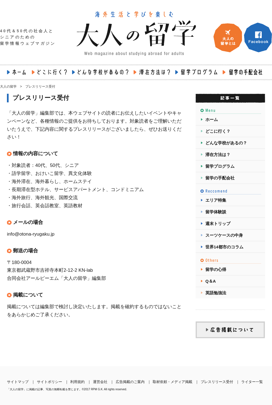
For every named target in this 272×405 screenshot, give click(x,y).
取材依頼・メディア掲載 (172, 382)
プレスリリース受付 (217, 382)
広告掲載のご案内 (130, 382)
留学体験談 (215, 211)
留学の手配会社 (220, 178)
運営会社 (100, 382)
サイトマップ (18, 382)
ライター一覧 (252, 382)
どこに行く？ (217, 131)
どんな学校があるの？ (226, 142)
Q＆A (210, 281)
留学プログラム (220, 166)
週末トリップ (217, 223)
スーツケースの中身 (224, 235)
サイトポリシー (49, 382)
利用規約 (77, 382)
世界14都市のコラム (224, 247)
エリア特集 (215, 200)
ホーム (211, 119)
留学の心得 (215, 269)
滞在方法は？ (217, 154)
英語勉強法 (215, 292)
